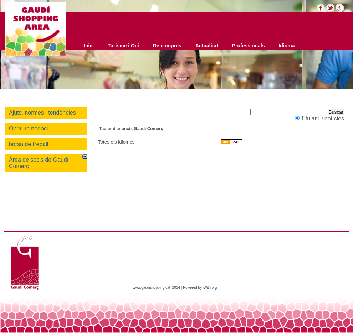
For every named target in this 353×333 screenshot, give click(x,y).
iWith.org (210, 288)
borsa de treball (28, 144)
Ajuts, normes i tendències (42, 113)
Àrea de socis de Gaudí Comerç (38, 163)
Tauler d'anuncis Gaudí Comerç (131, 128)
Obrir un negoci (28, 128)
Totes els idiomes (116, 142)
